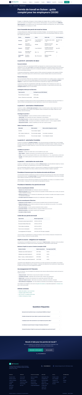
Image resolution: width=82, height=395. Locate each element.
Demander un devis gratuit (36, 350)
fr (71, 2)
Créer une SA (22, 378)
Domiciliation (60, 2)
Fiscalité (43, 2)
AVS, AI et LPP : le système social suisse (27, 294)
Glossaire (64, 380)
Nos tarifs (54, 383)
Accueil (10, 5)
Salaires (49, 2)
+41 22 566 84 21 (41, 353)
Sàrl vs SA (21, 385)
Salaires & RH (15, 5)
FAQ (64, 378)
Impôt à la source (33, 380)
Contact (66, 2)
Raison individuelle (23, 380)
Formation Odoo (44, 385)
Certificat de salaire (34, 383)
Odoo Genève (44, 388)
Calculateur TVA (55, 380)
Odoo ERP (54, 2)
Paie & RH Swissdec (45, 380)
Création (31, 2)
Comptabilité (37, 2)
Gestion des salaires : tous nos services (26, 291)
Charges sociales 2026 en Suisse (25, 292)
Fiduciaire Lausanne (12, 378)
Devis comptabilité (55, 378)
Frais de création (22, 383)
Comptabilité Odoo (45, 378)
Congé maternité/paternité (35, 385)
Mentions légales (70, 393)
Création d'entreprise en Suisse (25, 296)
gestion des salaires (41, 283)
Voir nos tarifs (49, 350)
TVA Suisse (32, 378)
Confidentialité (64, 393)
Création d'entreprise (12, 380)
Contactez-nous (59, 283)
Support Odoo (44, 387)
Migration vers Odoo (45, 383)
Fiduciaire (25, 2)
